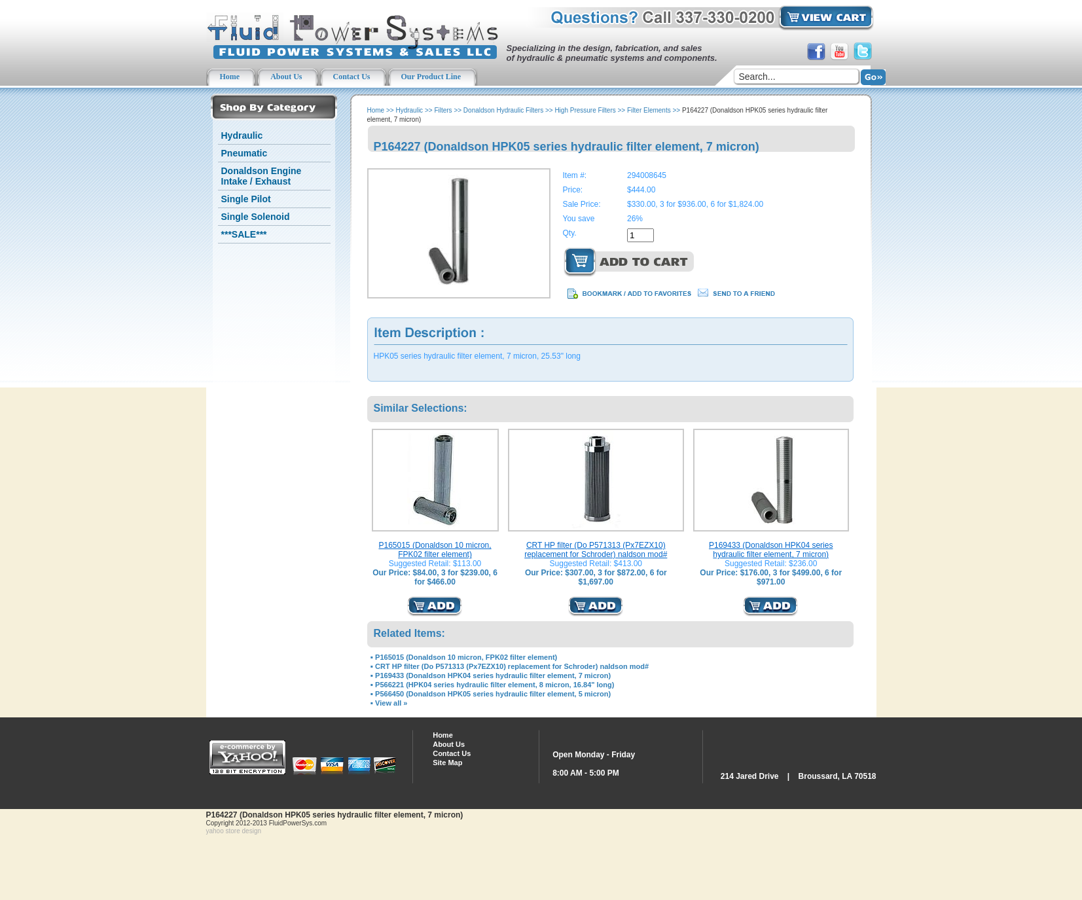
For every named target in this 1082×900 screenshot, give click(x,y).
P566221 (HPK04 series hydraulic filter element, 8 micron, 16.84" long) (494, 685)
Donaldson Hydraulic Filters (503, 110)
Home (376, 110)
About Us (449, 744)
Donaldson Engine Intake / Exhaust (261, 176)
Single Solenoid (255, 216)
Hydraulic (242, 135)
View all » (391, 703)
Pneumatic (244, 153)
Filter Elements (649, 110)
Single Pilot (246, 199)
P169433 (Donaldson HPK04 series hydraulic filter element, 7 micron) (771, 550)
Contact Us (452, 753)
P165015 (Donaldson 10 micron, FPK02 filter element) (435, 550)
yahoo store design (234, 831)
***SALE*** (244, 234)
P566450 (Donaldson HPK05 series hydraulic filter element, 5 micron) (493, 694)
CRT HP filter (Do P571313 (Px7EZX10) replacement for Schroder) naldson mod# (595, 550)
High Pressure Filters (584, 110)
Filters (443, 110)
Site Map (447, 762)
